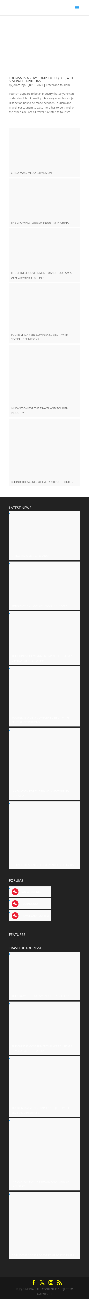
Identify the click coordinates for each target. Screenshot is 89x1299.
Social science (31, 892)
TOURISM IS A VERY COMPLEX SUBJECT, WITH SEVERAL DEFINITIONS (41, 79)
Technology (30, 904)
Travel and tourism (58, 85)
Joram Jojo (19, 85)
